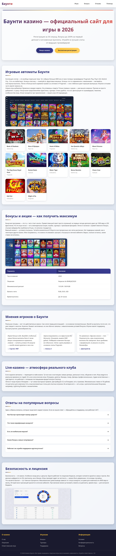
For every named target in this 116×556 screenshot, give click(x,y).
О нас (4, 539)
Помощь (109, 4)
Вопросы (82, 546)
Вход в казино (44, 50)
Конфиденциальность (86, 543)
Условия (81, 539)
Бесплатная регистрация (67, 50)
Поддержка (44, 546)
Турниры (43, 543)
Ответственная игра (9, 546)
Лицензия (5, 543)
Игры (76, 4)
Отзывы (98, 4)
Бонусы (87, 4)
